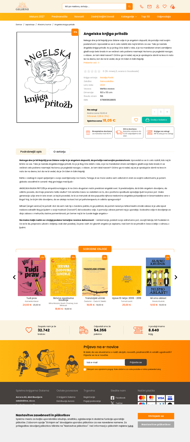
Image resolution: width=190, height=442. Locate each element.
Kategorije (127, 16)
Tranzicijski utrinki (95, 298)
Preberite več (90, 62)
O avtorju (59, 151)
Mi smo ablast (158, 298)
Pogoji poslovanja (92, 401)
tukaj (130, 426)
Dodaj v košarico (156, 120)
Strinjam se (156, 416)
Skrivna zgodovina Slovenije (63, 299)
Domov (19, 24)
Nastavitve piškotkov (156, 424)
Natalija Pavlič (107, 77)
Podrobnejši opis (31, 151)
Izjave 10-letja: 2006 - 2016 (126, 298)
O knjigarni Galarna (65, 397)
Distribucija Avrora (65, 401)
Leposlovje (29, 24)
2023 (102, 85)
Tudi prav (31, 298)
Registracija (89, 397)
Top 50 (145, 16)
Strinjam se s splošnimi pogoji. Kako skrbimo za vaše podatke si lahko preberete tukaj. (124, 369)
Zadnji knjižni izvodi (102, 16)
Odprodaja (164, 16)
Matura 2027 (37, 16)
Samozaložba (106, 81)
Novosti (79, 16)
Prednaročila (59, 16)
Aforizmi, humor (44, 24)
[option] (31, 284)
